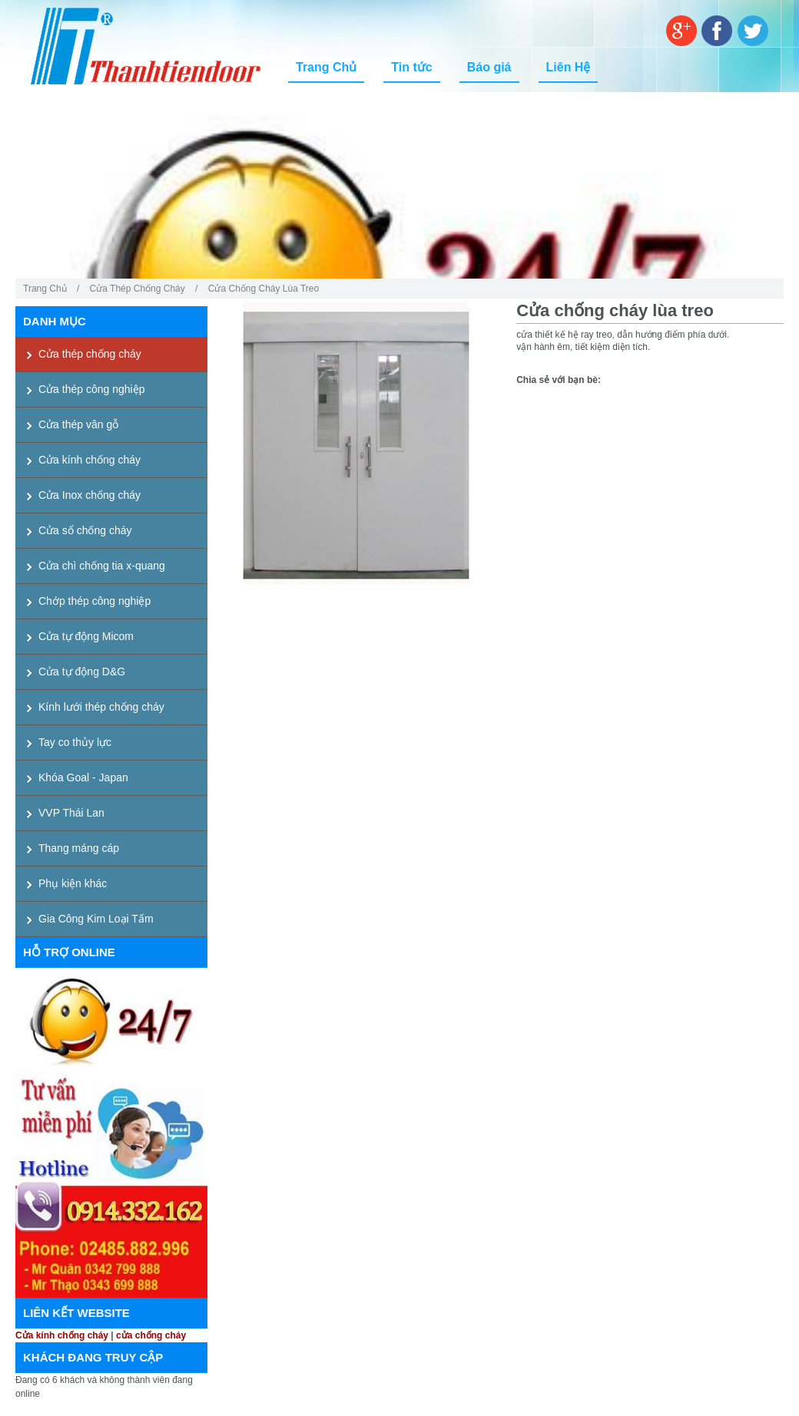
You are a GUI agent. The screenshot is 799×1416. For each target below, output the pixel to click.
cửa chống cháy (151, 1335)
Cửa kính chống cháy (61, 1335)
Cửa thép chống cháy (137, 288)
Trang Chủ (45, 288)
